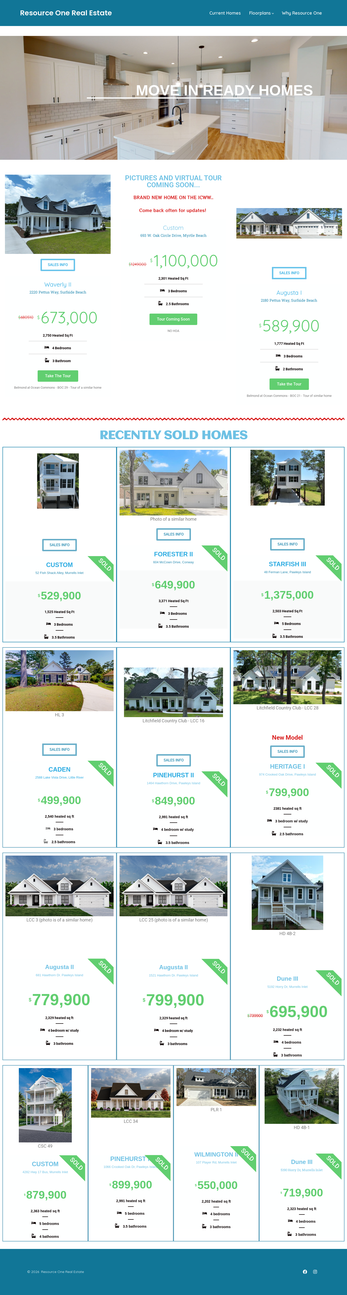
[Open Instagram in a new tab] (315, 1271)
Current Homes (225, 13)
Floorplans (261, 13)
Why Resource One (302, 13)
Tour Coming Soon (173, 319)
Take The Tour (58, 376)
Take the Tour (289, 384)
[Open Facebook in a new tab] (304, 1271)
